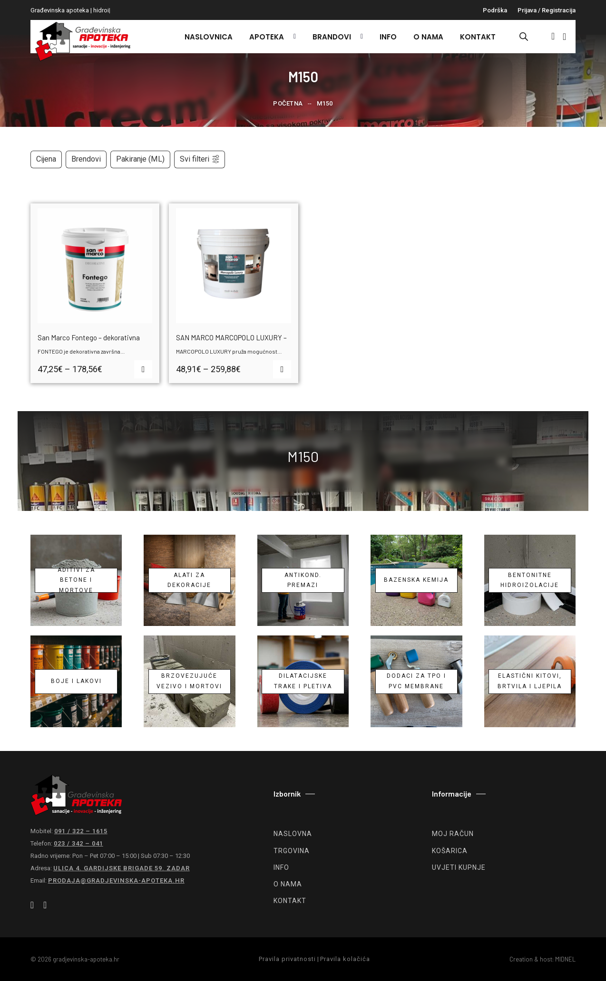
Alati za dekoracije (189, 580)
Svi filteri (200, 159)
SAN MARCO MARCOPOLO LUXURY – (231, 337)
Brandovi (332, 37)
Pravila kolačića (345, 958)
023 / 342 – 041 (78, 843)
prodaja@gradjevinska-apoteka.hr (116, 880)
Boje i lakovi (76, 681)
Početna (288, 103)
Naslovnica (209, 37)
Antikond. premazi (303, 580)
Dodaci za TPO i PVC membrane (416, 681)
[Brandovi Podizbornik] (359, 36)
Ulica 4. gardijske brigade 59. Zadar (121, 868)
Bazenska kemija (416, 580)
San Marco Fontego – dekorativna (89, 337)
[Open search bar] (523, 36)
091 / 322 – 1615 (81, 831)
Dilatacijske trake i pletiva (303, 681)
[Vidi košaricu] (564, 36)
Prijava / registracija (547, 10)
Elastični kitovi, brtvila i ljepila (530, 681)
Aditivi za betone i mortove (76, 580)
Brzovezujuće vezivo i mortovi (189, 681)
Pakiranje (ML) (140, 159)
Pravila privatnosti (287, 958)
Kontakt (478, 37)
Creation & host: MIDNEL (542, 959)
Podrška (495, 10)
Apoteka (266, 37)
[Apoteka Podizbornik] (292, 36)
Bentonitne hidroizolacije (529, 580)
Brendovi (86, 159)
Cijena (46, 159)
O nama (428, 37)
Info (388, 37)
